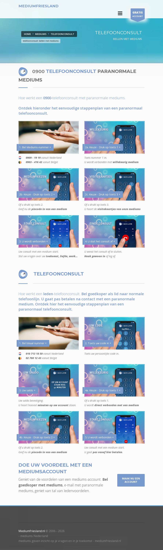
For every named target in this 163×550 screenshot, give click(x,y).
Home (27, 34)
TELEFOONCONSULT (62, 34)
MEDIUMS (40, 34)
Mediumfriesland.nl (31, 531)
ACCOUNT (138, 14)
